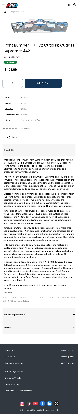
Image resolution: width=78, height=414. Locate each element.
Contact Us (10, 356)
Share (14, 137)
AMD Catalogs (67, 363)
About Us (9, 350)
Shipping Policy (67, 356)
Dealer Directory (12, 384)
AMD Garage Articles (14, 371)
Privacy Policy (67, 350)
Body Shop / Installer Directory (18, 391)
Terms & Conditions (14, 363)
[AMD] (12, 5)
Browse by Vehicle (13, 378)
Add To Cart (43, 83)
